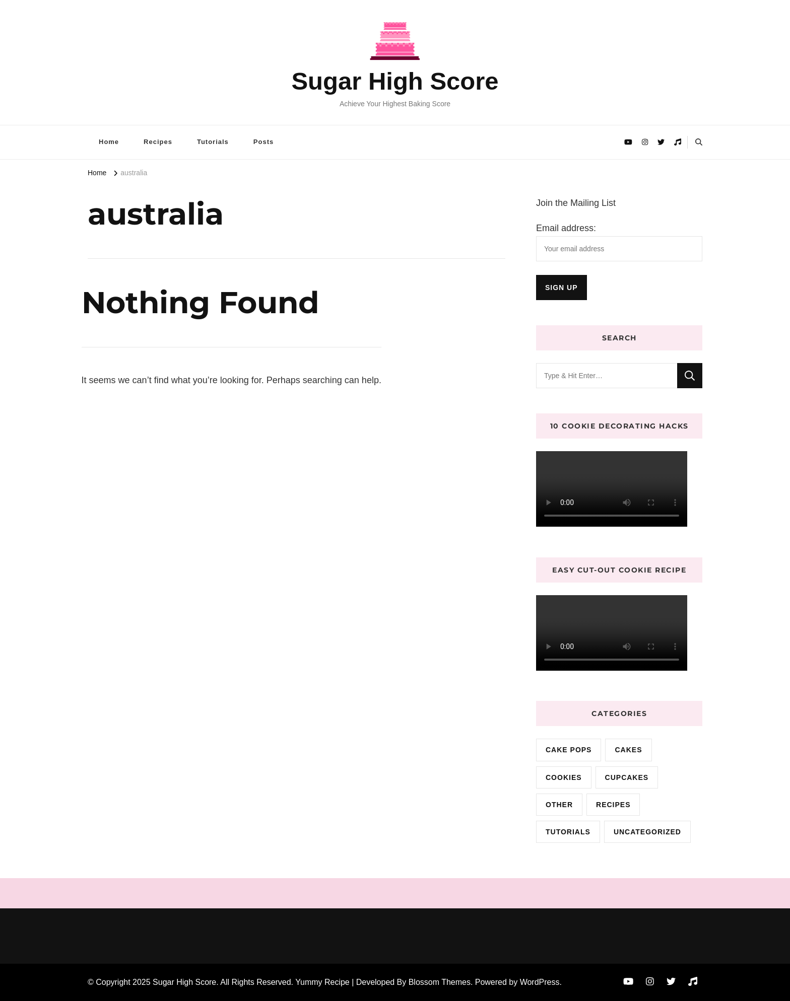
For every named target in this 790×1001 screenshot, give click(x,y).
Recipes (158, 142)
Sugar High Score (394, 81)
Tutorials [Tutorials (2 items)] (568, 832)
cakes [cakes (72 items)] (628, 750)
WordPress (540, 982)
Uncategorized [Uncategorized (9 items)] (647, 832)
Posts (263, 142)
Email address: (566, 228)
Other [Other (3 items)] (559, 805)
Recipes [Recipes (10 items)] (613, 805)
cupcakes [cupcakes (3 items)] (627, 777)
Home (109, 142)
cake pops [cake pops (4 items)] (568, 750)
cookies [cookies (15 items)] (564, 777)
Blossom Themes (440, 982)
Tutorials (213, 142)
